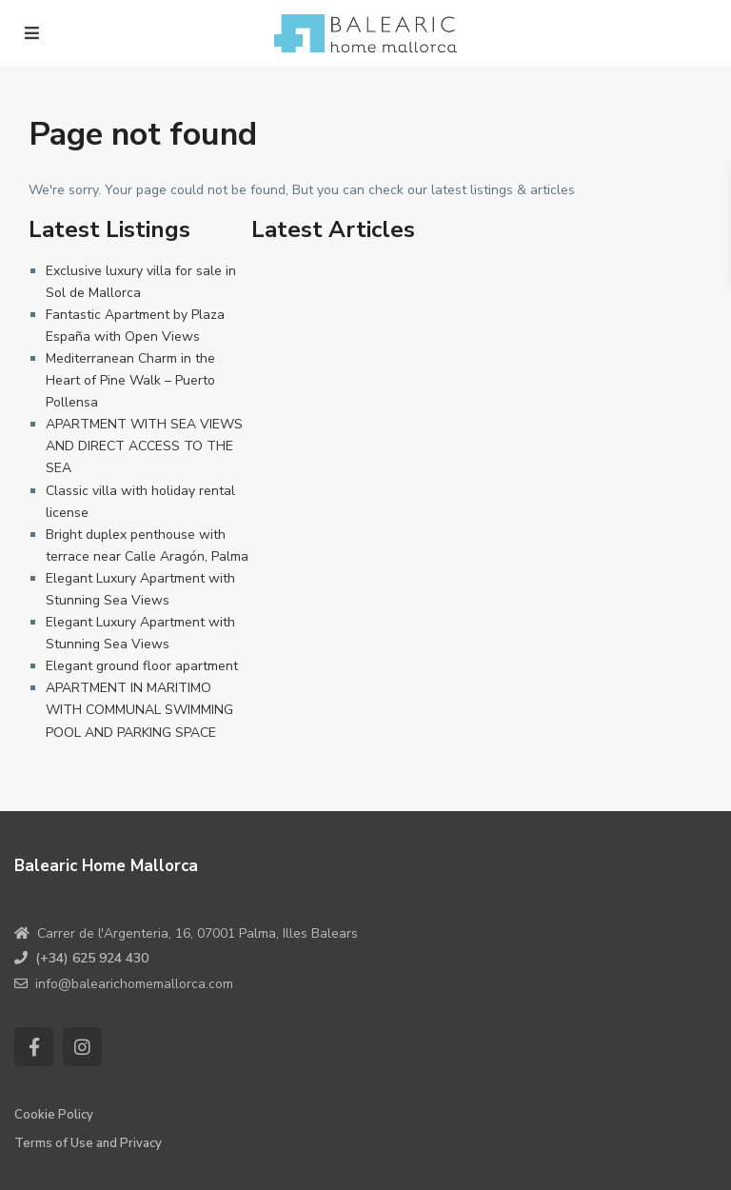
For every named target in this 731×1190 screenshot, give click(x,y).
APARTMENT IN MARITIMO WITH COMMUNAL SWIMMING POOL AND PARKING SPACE (139, 710)
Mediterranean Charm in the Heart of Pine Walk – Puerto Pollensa (130, 380)
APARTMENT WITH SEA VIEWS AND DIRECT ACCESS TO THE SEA (144, 446)
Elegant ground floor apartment (142, 666)
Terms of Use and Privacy (88, 1143)
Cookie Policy (53, 1114)
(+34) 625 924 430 (91, 958)
